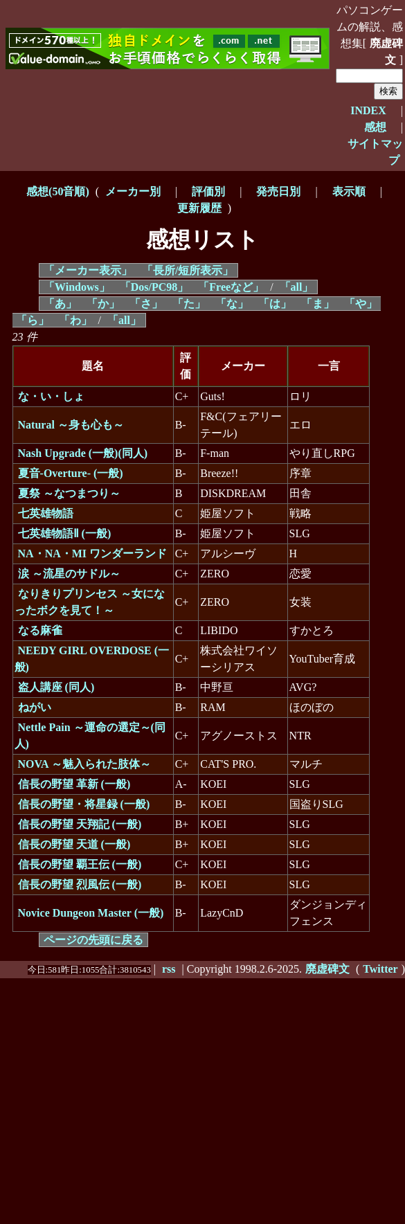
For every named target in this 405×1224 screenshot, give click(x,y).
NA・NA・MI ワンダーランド (93, 553)
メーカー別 (133, 191)
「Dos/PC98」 (154, 287)
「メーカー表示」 (88, 270)
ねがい (34, 707)
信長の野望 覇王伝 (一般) (80, 864)
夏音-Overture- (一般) (70, 473)
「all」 (297, 287)
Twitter (380, 969)
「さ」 (146, 303)
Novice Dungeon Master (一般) (91, 913)
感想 (375, 127)
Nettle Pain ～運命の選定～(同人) (90, 735)
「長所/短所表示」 (187, 270)
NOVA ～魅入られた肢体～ (84, 764)
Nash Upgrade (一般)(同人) (83, 453)
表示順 (349, 191)
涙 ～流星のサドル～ (69, 573)
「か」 (103, 303)
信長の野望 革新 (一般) (74, 784)
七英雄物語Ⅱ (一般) (64, 533)
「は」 (274, 303)
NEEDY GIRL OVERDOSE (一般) (92, 659)
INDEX (368, 110)
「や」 (360, 303)
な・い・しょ (51, 396)
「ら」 (32, 320)
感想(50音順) (57, 191)
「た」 (189, 303)
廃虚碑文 (386, 51)
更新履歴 (199, 208)
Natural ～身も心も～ (71, 425)
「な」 (232, 303)
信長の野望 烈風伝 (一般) (80, 884)
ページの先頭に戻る (93, 940)
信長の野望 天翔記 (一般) (80, 824)
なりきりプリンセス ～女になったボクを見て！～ (90, 602)
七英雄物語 (45, 513)
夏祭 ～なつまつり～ (69, 493)
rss (169, 969)
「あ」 (60, 303)
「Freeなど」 (231, 287)
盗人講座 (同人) (56, 687)
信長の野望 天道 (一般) (74, 844)
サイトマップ (375, 152)
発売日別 (278, 191)
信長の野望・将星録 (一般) (84, 804)
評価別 (208, 191)
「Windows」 (77, 287)
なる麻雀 (40, 630)
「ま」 (317, 303)
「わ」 (75, 320)
